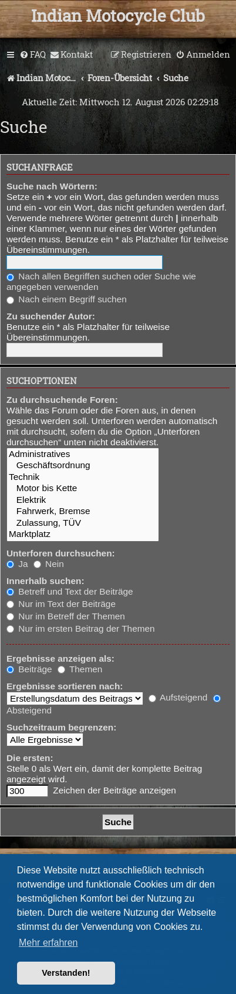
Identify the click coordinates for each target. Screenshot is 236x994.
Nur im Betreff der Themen (65, 616)
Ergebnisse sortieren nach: (64, 686)
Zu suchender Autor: (50, 316)
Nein (48, 564)
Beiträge (29, 669)
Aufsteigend (178, 697)
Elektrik (83, 500)
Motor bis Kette (83, 488)
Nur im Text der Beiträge (61, 604)
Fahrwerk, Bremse (83, 511)
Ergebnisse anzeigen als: (60, 658)
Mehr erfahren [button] (48, 943)
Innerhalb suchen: (45, 581)
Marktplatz (83, 534)
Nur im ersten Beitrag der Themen (80, 628)
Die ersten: (29, 758)
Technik (83, 477)
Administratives (83, 454)
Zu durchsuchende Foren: (62, 400)
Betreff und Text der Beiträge (69, 591)
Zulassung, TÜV (83, 523)
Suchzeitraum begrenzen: (61, 727)
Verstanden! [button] (66, 973)
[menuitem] (32, 55)
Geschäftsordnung (83, 465)
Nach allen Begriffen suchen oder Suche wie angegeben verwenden (101, 281)
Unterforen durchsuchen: (60, 553)
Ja (17, 564)
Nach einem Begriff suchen (66, 299)
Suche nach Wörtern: (51, 186)
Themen (80, 669)
